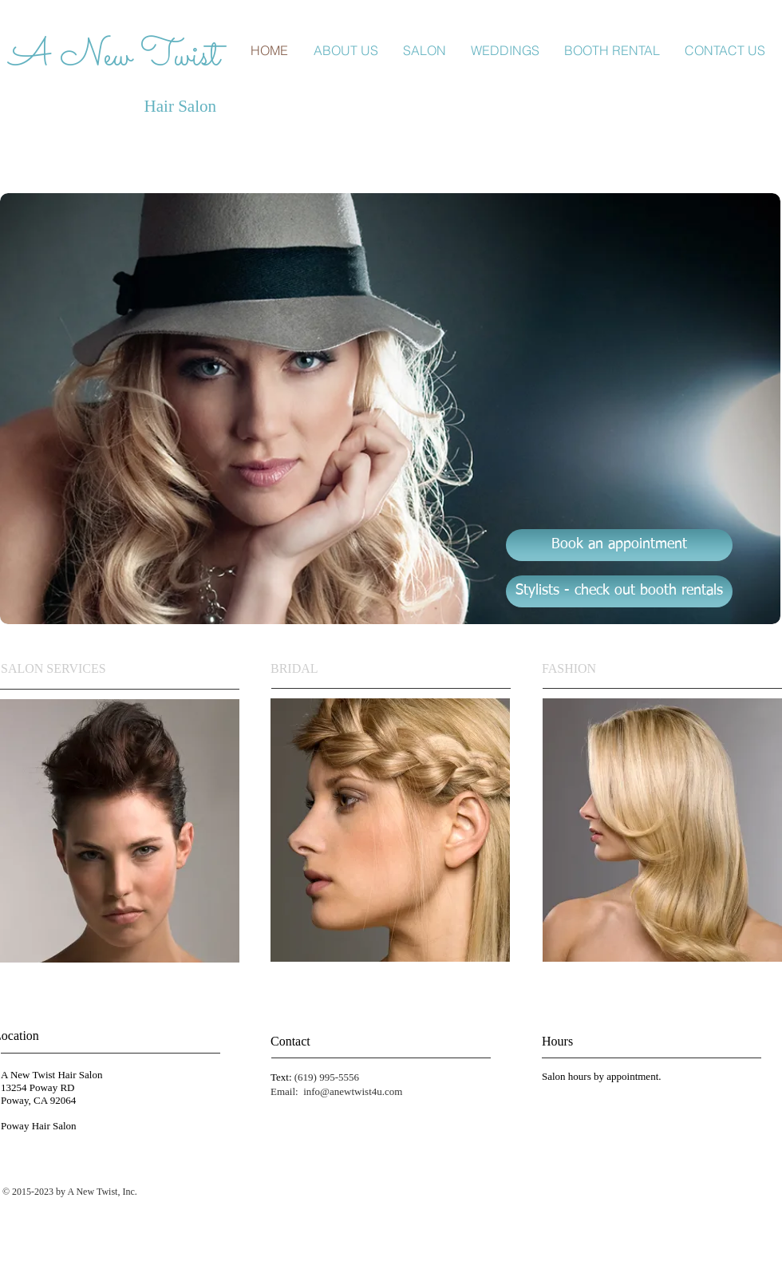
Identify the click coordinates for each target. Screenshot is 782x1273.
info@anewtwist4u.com (352, 1091)
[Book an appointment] (619, 545)
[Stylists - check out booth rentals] (619, 591)
